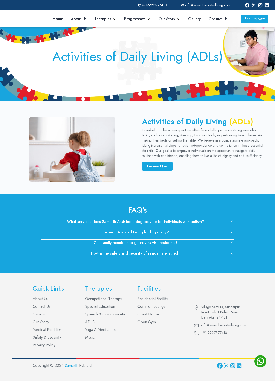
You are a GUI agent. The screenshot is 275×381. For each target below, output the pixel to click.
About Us (79, 18)
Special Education (100, 306)
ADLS (90, 322)
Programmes (135, 19)
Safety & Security (47, 337)
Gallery (194, 18)
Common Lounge (152, 306)
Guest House (148, 314)
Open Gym (147, 322)
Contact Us (218, 18)
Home (58, 18)
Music (90, 337)
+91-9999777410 (154, 5)
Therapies (102, 19)
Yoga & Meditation (100, 329)
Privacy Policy (44, 345)
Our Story (167, 19)
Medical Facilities (47, 329)
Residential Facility (153, 299)
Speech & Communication (106, 314)
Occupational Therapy (103, 299)
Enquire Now (254, 18)
